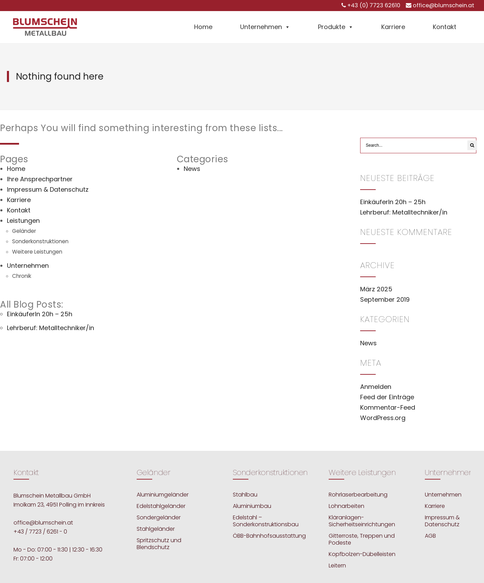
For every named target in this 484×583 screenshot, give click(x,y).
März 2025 (376, 289)
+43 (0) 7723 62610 (373, 5)
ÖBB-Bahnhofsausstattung (269, 536)
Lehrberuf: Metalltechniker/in (50, 328)
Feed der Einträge (387, 397)
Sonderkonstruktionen (40, 241)
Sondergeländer (159, 517)
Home (203, 26)
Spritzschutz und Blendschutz (159, 543)
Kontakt (444, 26)
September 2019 (385, 299)
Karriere (393, 26)
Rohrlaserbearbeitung (358, 495)
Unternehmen (265, 26)
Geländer (24, 231)
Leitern (337, 566)
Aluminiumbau (252, 506)
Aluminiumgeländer (163, 495)
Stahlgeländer (156, 529)
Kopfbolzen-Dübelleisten (362, 554)
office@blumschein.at (443, 5)
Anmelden (375, 386)
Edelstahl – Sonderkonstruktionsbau (266, 520)
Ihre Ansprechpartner (40, 179)
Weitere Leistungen (37, 251)
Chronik (21, 276)
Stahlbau (245, 495)
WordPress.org (382, 417)
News (192, 168)
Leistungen (23, 220)
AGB (430, 536)
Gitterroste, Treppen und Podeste (362, 539)
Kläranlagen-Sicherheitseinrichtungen (362, 520)
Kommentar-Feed (387, 407)
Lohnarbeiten (346, 506)
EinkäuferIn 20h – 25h (39, 314)
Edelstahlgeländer (161, 506)
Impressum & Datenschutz (48, 189)
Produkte (336, 26)
